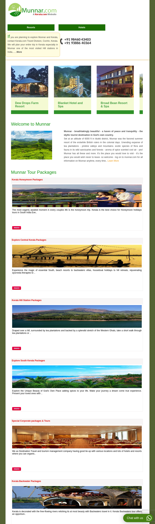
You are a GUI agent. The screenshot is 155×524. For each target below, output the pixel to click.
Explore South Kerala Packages (28, 360)
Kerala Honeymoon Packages (27, 179)
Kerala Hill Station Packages (26, 300)
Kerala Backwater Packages (26, 481)
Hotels (82, 27)
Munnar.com (32, 10)
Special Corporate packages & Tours (31, 421)
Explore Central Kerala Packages (29, 240)
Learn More (113, 161)
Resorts (31, 27)
